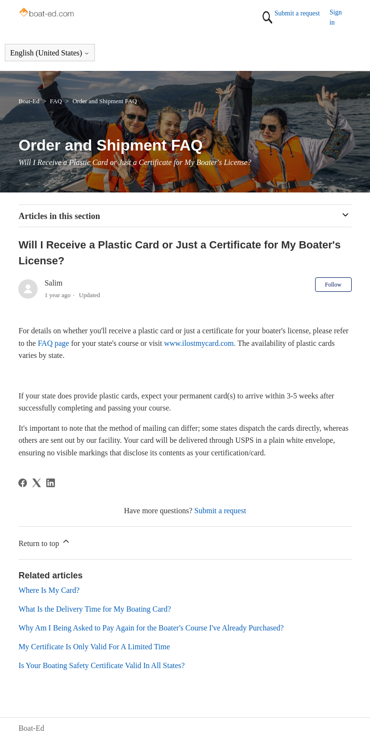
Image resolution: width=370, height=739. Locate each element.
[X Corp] (36, 483)
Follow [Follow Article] (333, 284)
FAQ (56, 101)
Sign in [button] (336, 17)
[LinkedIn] (50, 483)
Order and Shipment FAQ (104, 101)
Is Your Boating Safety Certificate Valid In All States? (101, 665)
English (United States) (50, 53)
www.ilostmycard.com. (200, 343)
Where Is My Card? (48, 590)
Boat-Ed (28, 101)
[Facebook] (22, 483)
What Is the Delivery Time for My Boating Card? (94, 609)
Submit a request (297, 13)
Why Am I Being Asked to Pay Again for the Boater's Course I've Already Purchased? (151, 628)
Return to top (44, 541)
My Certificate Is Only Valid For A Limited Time (94, 647)
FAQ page (53, 343)
